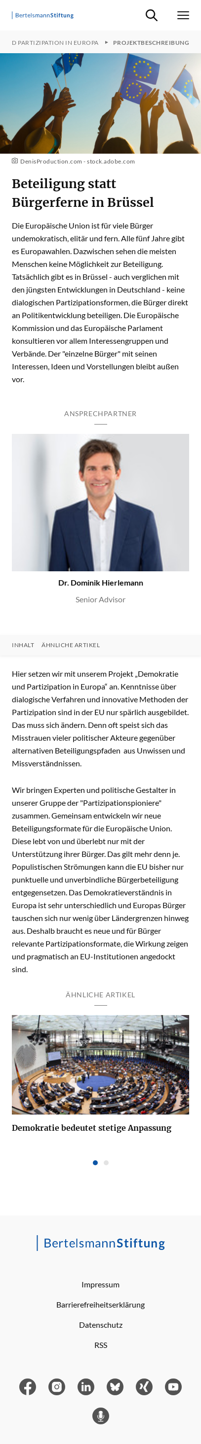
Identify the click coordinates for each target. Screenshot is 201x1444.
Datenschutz (100, 1324)
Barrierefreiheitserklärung (100, 1304)
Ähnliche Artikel (70, 645)
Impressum (100, 1284)
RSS (100, 1344)
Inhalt (23, 645)
